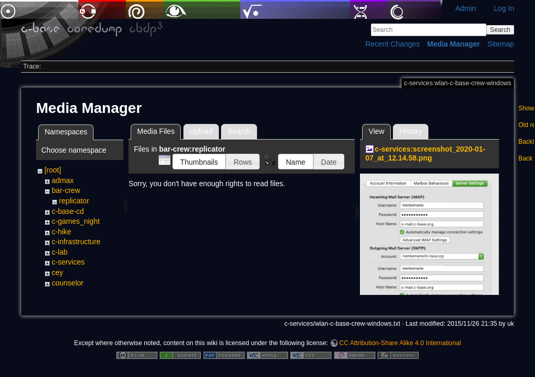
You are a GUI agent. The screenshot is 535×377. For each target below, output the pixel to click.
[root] (52, 170)
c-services (68, 262)
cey (57, 272)
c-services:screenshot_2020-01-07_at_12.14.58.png (425, 153)
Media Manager (453, 44)
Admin (465, 8)
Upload (201, 131)
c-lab (59, 252)
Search (500, 29)
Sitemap (500, 44)
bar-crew (66, 190)
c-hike (61, 231)
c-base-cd (68, 211)
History (410, 131)
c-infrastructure (76, 241)
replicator (74, 201)
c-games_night (76, 221)
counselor (68, 283)
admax (63, 180)
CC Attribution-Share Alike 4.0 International (400, 342)
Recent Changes (392, 44)
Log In (504, 8)
